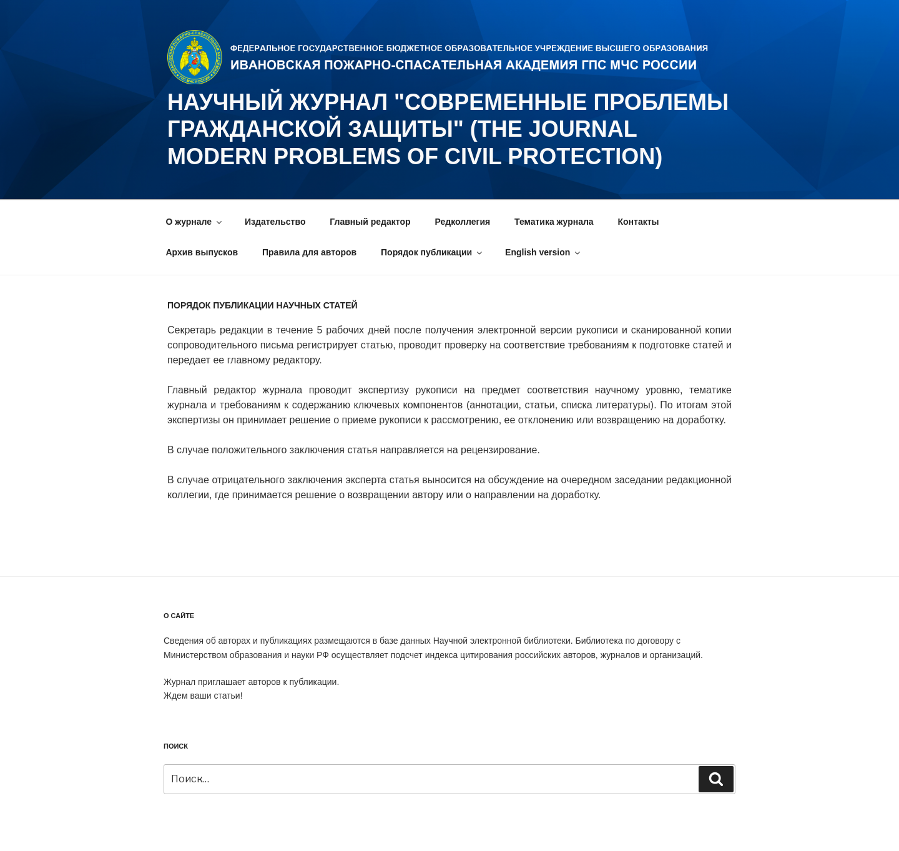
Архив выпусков (202, 252)
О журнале (195, 222)
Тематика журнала (554, 222)
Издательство (275, 222)
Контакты (638, 222)
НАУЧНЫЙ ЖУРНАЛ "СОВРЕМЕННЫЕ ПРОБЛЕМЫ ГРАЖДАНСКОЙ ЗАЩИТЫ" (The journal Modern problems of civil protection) (448, 129)
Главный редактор (370, 222)
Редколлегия (462, 222)
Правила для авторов (309, 252)
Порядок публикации (432, 252)
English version (543, 252)
